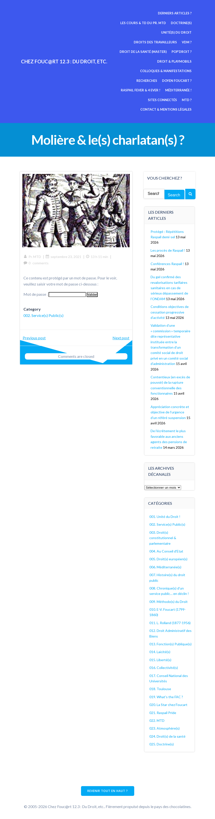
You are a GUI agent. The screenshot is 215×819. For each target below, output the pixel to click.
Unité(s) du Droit (176, 32)
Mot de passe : (55, 294)
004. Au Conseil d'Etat (167, 551)
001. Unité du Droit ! (165, 516)
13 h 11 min (97, 256)
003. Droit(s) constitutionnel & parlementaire (163, 537)
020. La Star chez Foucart (169, 704)
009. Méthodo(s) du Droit (169, 601)
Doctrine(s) (181, 23)
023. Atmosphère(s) (165, 728)
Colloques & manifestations (140, 71)
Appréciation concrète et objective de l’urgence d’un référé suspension (170, 411)
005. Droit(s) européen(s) (169, 559)
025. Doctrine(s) (162, 744)
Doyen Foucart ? (132, 81)
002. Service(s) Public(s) (44, 315)
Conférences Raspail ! (167, 263)
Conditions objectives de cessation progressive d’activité (170, 311)
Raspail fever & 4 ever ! (172, 81)
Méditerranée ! (130, 90)
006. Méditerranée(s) (166, 567)
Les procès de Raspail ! (168, 250)
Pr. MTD (32, 256)
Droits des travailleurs (155, 42)
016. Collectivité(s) (164, 667)
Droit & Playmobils (174, 61)
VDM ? (187, 42)
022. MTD (157, 720)
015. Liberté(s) (161, 659)
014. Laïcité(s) (160, 651)
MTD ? (187, 90)
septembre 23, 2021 (64, 256)
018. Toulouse (160, 688)
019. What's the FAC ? (166, 697)
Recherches (181, 71)
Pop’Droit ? (182, 52)
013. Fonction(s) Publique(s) (171, 644)
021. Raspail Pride (163, 712)
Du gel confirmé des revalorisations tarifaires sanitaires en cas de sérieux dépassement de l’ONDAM (169, 288)
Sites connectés (162, 90)
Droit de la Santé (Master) (143, 52)
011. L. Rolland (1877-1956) (170, 622)
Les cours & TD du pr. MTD (143, 23)
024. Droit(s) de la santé (168, 736)
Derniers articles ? (175, 13)
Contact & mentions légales (166, 100)
